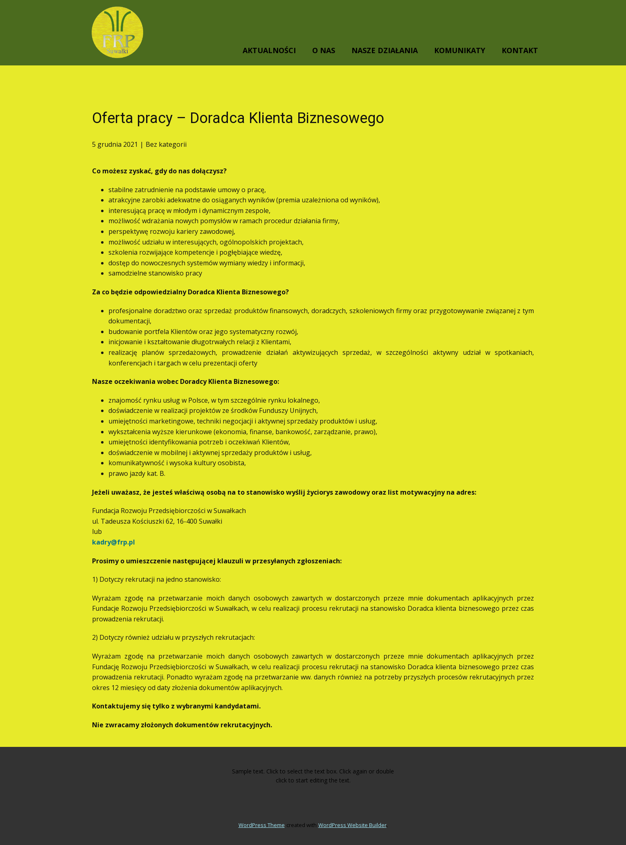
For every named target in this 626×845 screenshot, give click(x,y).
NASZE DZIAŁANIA (384, 50)
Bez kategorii (166, 144)
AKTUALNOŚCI (269, 50)
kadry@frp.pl (113, 542)
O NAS (323, 50)
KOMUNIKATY (459, 50)
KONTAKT (520, 50)
